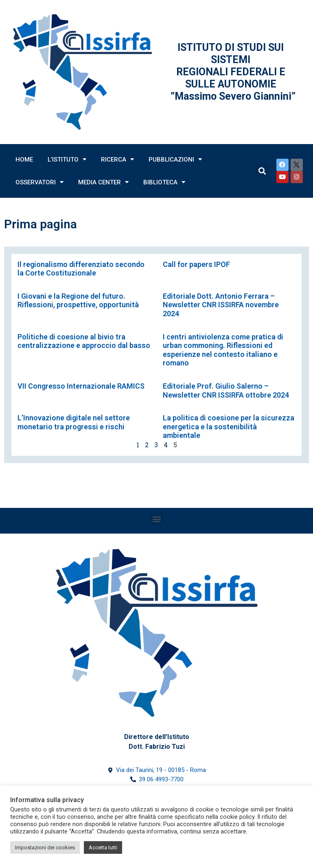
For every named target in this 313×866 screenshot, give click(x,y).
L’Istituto (67, 159)
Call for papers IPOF (196, 264)
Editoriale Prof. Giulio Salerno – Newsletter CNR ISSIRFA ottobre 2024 (226, 390)
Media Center (103, 182)
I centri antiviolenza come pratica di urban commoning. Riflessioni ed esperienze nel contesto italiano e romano (223, 349)
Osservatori (39, 182)
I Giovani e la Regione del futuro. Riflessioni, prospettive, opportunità (78, 300)
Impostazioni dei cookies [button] (45, 847)
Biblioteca (164, 182)
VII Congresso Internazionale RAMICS (81, 386)
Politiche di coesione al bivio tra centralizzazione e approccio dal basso (84, 341)
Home (24, 159)
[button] (156, 518)
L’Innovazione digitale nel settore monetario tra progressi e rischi (74, 422)
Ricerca (117, 159)
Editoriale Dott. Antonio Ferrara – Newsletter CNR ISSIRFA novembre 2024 (221, 305)
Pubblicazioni (175, 159)
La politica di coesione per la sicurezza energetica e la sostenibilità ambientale (228, 426)
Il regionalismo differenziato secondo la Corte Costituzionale (81, 269)
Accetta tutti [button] (103, 847)
